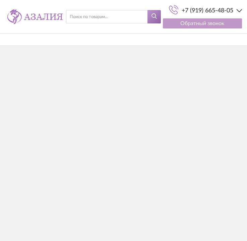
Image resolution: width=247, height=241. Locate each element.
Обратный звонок (202, 23)
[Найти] (154, 16)
